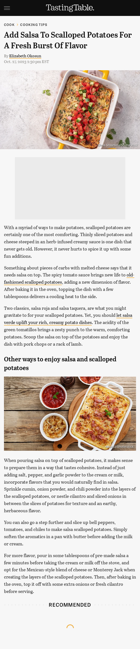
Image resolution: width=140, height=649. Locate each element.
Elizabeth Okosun (25, 56)
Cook (9, 24)
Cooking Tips (33, 24)
